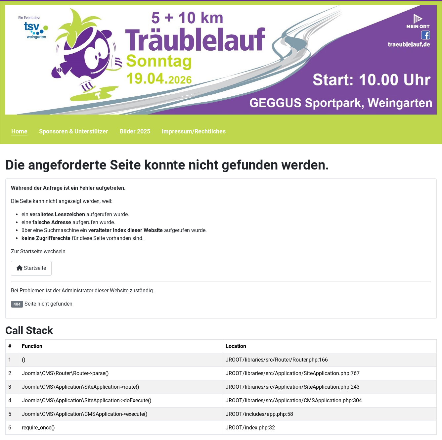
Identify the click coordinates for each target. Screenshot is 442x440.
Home (19, 131)
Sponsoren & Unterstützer (73, 131)
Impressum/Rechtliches (194, 131)
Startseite (31, 268)
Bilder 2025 (135, 131)
